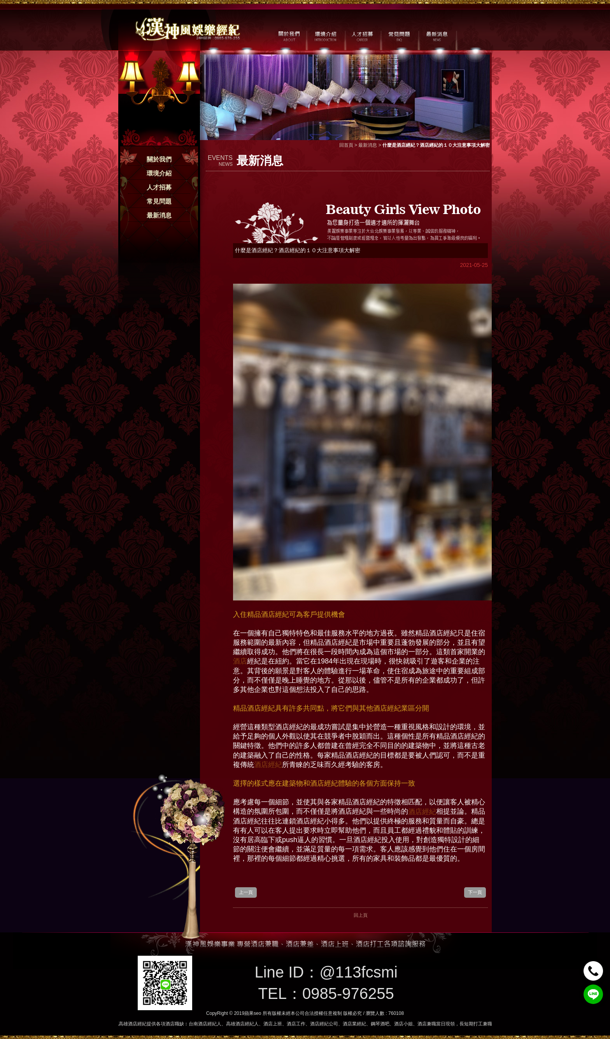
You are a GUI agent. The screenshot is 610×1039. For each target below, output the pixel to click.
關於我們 (159, 159)
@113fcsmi (358, 972)
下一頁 (475, 892)
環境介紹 (159, 173)
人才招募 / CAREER (362, 35)
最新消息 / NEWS (436, 35)
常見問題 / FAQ (399, 35)
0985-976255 (348, 993)
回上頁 (361, 915)
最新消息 (159, 215)
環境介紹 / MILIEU (325, 35)
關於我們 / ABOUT (288, 35)
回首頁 (346, 145)
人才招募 (159, 187)
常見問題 (159, 201)
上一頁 (246, 892)
